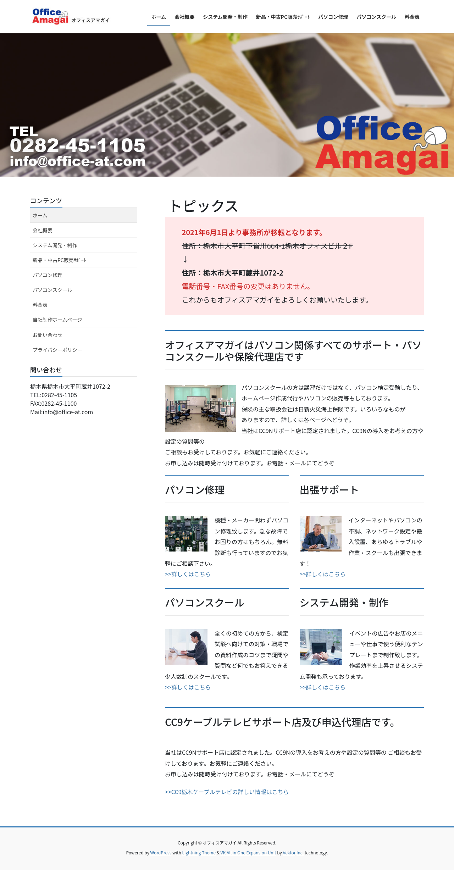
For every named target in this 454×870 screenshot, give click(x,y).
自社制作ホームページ (57, 319)
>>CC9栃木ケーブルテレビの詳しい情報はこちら (227, 791)
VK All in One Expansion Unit (248, 852)
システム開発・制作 (55, 245)
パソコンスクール (52, 289)
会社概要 (42, 230)
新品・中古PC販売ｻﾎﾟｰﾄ (59, 260)
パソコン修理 (47, 274)
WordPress (161, 852)
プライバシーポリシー (57, 349)
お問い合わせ (47, 334)
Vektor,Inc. (293, 852)
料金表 (40, 304)
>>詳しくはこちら (188, 574)
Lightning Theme (199, 852)
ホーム (40, 215)
